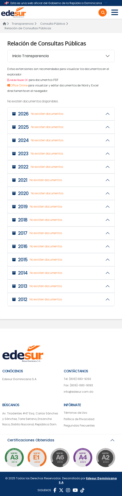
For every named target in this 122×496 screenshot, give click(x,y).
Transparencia (24, 23)
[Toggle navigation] (115, 12)
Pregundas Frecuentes (79, 425)
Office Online (17, 85)
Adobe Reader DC (17, 80)
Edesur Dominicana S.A (19, 379)
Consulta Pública (54, 23)
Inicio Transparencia (30, 56)
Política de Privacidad (79, 419)
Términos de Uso (75, 413)
